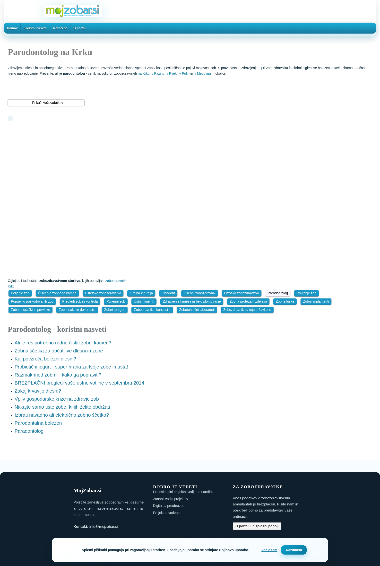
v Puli (183, 73)
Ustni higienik (144, 301)
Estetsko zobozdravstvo (103, 293)
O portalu (80, 28)
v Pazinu (157, 73)
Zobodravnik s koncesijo (152, 310)
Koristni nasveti (35, 28)
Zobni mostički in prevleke (30, 310)
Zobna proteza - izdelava (248, 301)
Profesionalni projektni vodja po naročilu (183, 492)
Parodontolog (278, 293)
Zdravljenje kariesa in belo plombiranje (192, 301)
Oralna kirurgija (141, 293)
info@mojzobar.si (103, 526)
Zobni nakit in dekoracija (77, 310)
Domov (12, 28)
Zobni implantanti (316, 301)
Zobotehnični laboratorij (197, 310)
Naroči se (60, 28)
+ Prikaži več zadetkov (46, 103)
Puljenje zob (115, 301)
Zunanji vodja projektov (170, 499)
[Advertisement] (72, 161)
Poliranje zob (306, 293)
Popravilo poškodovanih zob (32, 301)
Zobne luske (285, 301)
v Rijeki (171, 73)
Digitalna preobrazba (168, 506)
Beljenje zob (20, 293)
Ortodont (168, 293)
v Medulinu (202, 73)
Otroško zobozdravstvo (241, 293)
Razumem (294, 550)
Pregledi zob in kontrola (80, 301)
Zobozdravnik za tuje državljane (247, 310)
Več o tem (269, 550)
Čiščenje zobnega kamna (57, 293)
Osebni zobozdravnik (200, 293)
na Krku (143, 73)
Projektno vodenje (166, 513)
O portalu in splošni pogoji (256, 526)
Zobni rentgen (114, 310)
